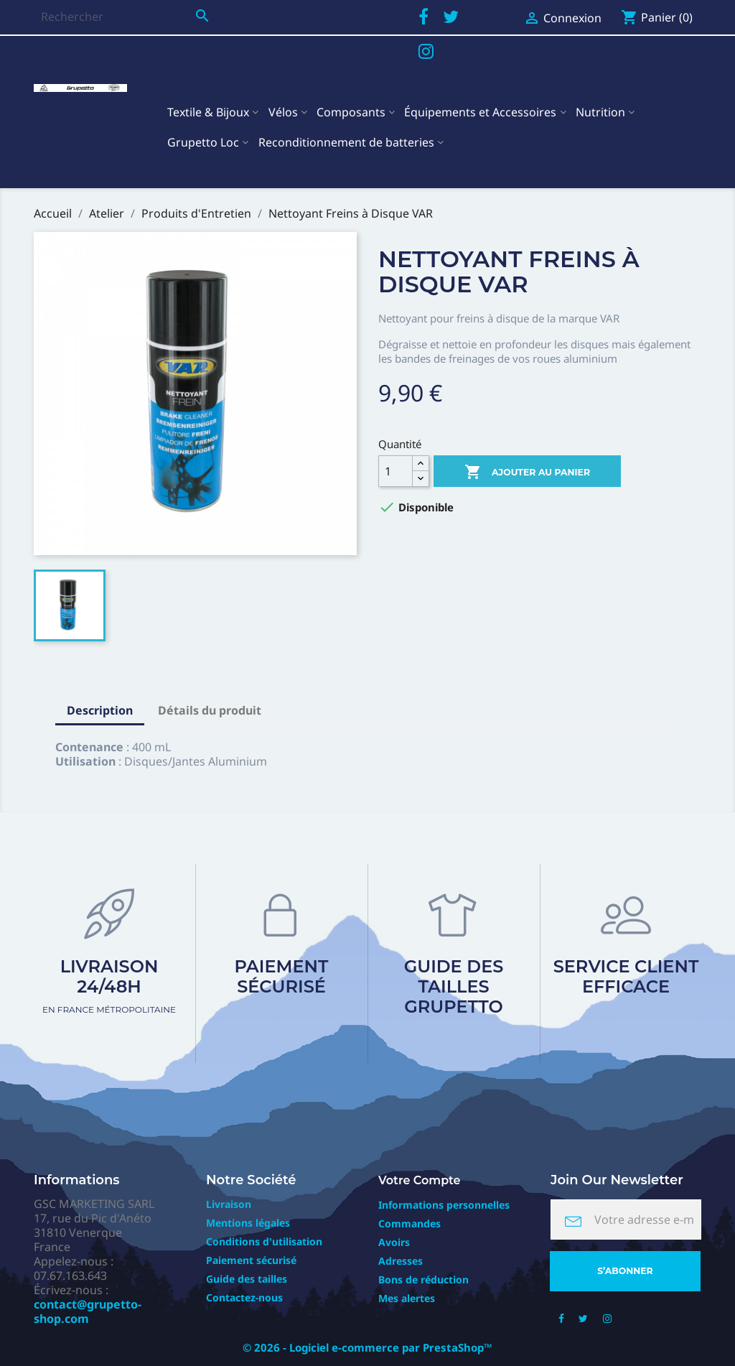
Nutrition (600, 112)
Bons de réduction (423, 1279)
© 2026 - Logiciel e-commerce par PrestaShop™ (367, 1347)
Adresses (400, 1261)
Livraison (228, 1204)
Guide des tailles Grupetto (454, 986)
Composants (351, 112)
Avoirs (394, 1242)
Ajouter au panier (527, 472)
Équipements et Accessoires (480, 112)
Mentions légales (248, 1223)
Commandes (409, 1223)
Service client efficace (626, 976)
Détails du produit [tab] (209, 710)
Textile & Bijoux (208, 112)
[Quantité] (395, 471)
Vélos (283, 112)
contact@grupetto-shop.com (87, 1311)
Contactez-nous (244, 1297)
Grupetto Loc (203, 142)
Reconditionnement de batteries (346, 142)
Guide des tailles (246, 1279)
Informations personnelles (444, 1205)
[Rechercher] (125, 16)
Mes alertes (406, 1298)
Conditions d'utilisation (264, 1241)
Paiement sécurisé (282, 976)
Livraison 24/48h (109, 985)
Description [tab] (100, 710)
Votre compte (419, 1180)
